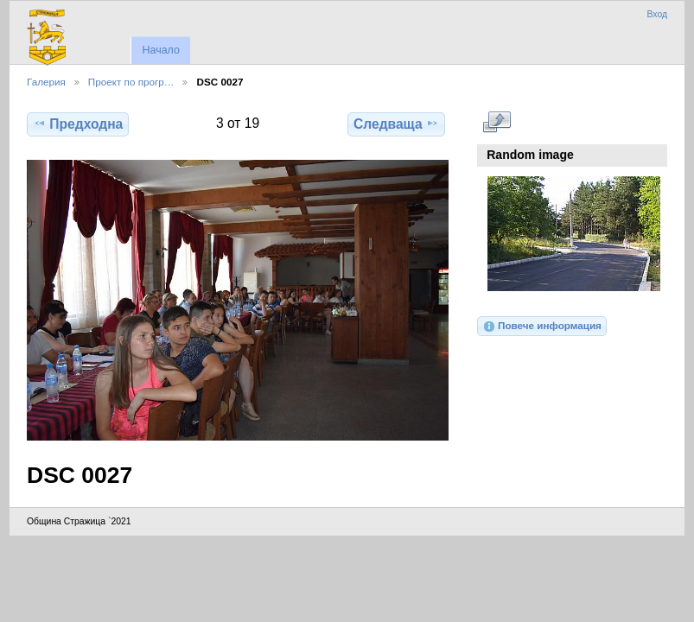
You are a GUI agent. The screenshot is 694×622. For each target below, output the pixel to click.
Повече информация (542, 326)
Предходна (78, 123)
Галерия (46, 81)
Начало (160, 50)
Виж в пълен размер (496, 122)
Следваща (396, 123)
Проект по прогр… (131, 81)
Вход (656, 14)
